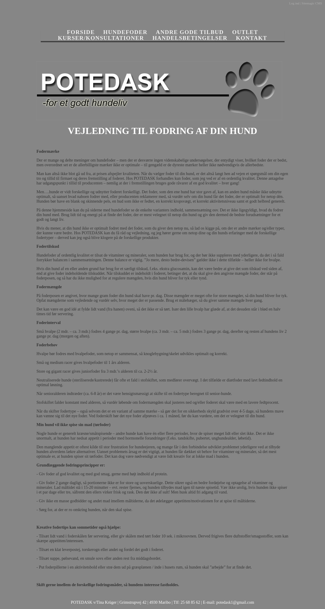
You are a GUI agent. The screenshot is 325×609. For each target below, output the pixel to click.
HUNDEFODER (125, 32)
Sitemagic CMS (312, 3)
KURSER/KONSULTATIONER (101, 38)
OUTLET (245, 32)
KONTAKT (251, 38)
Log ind (294, 3)
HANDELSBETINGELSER (189, 38)
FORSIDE (81, 32)
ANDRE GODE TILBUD (190, 32)
